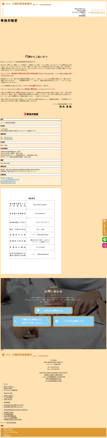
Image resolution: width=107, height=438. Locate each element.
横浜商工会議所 (8, 412)
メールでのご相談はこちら (74, 321)
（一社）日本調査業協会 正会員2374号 (53, 377)
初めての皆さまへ (80, 8)
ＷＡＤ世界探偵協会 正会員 (53, 381)
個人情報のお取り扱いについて (13, 407)
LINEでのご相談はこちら (53, 310)
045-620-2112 (96, 12)
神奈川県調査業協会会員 (8, 181)
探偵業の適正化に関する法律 (12, 419)
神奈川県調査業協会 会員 (53, 379)
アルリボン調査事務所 (10, 417)
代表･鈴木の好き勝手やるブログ (13, 405)
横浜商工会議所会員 (7, 178)
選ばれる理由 (81, 10)
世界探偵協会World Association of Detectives (16, 409)
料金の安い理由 (8, 393)
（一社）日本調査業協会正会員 (10, 179)
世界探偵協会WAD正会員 (8, 183)
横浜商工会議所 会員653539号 (53, 375)
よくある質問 (8, 397)
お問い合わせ (8, 399)
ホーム (6, 384)
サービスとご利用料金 (78, 12)
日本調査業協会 (8, 414)
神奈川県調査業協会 (10, 416)
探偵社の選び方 (8, 396)
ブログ (83, 14)
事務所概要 (82, 15)
